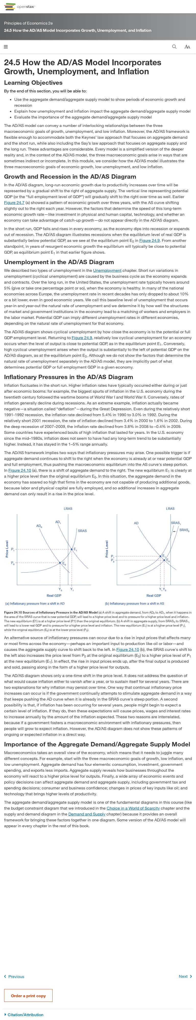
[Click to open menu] (5, 46)
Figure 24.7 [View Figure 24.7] (14, 202)
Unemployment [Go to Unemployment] (107, 270)
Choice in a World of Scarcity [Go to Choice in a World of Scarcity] (133, 808)
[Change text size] (187, 47)
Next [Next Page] (186, 976)
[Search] (174, 46)
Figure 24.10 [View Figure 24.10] (19, 470)
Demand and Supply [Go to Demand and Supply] (86, 813)
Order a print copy (28, 995)
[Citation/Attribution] (98, 1015)
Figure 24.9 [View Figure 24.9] (149, 240)
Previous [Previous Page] (13, 976)
